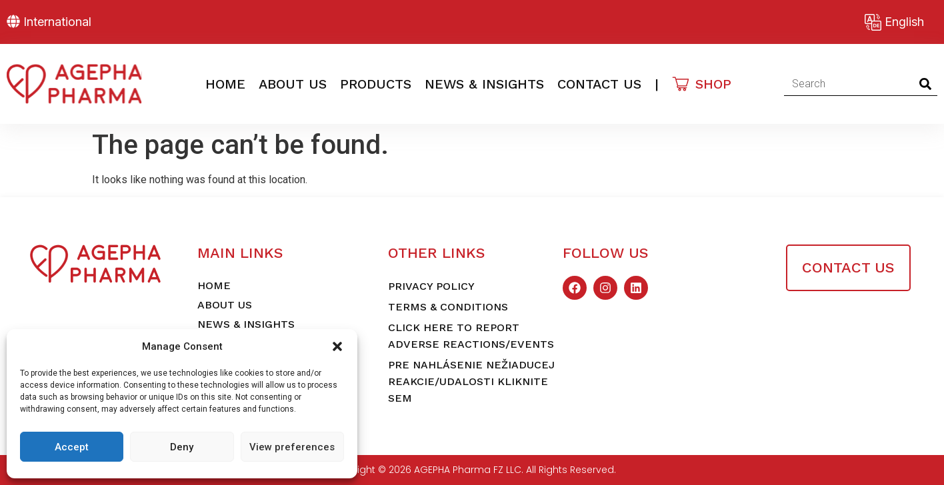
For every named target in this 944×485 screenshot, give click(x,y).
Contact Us (599, 84)
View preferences (292, 447)
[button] (337, 346)
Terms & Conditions (448, 306)
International (57, 22)
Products (375, 84)
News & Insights (484, 84)
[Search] (925, 84)
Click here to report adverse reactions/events (471, 335)
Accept (72, 447)
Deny (181, 447)
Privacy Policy (431, 286)
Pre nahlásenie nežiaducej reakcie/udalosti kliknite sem (471, 381)
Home (225, 84)
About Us (293, 84)
